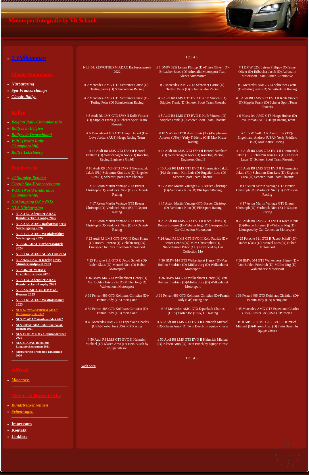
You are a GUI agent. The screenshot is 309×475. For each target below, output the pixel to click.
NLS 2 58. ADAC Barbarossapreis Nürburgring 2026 (41, 226)
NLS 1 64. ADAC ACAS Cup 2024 (41, 254)
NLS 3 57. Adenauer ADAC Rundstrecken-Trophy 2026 (36, 216)
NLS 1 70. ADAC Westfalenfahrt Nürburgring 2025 (40, 236)
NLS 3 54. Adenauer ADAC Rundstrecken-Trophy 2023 (36, 282)
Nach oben (88, 366)
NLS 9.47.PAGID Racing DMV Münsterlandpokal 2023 (39, 262)
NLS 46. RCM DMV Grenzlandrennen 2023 (32, 272)
